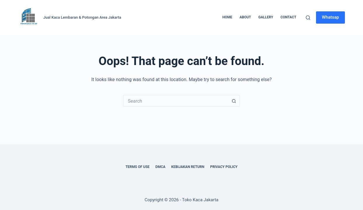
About (245, 17)
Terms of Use (137, 167)
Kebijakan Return (187, 167)
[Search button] (234, 101)
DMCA (160, 167)
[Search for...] (175, 101)
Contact (288, 17)
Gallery (265, 17)
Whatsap (330, 17)
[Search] (308, 17)
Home (227, 17)
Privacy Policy (224, 167)
